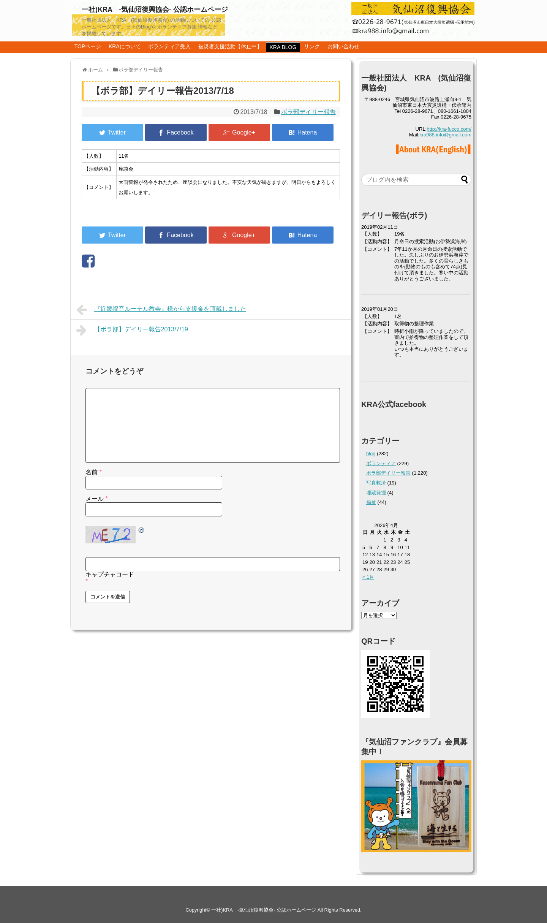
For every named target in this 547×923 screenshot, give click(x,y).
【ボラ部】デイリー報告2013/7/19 (132, 330)
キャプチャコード (109, 574)
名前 (93, 472)
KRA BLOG (283, 47)
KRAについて (125, 46)
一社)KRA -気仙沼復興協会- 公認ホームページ (155, 9)
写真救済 (376, 483)
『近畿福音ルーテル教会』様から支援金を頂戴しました (161, 310)
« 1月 (368, 577)
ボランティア (381, 463)
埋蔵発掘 (376, 493)
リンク (312, 46)
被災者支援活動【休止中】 (230, 46)
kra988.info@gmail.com (445, 135)
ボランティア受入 (169, 46)
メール (96, 499)
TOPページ (87, 46)
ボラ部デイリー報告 (308, 112)
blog (371, 453)
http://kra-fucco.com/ (449, 129)
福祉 (371, 502)
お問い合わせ (343, 46)
